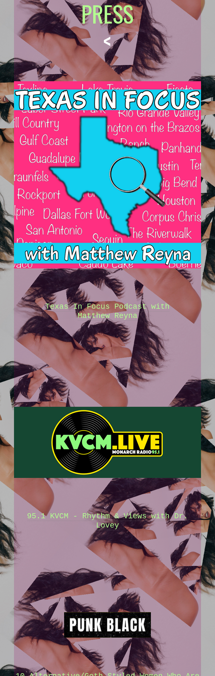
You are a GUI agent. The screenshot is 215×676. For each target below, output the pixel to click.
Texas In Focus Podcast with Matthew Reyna (107, 311)
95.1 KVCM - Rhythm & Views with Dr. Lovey (107, 521)
